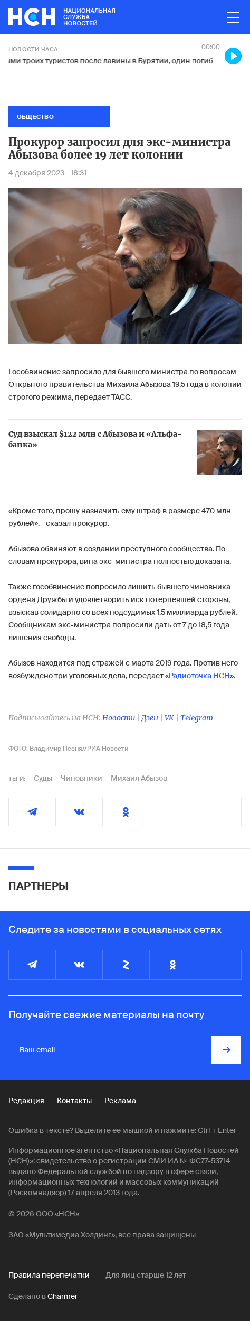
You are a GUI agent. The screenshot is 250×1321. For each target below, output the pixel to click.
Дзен (149, 718)
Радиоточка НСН (199, 675)
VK (169, 718)
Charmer (62, 1296)
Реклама (120, 1100)
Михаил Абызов (139, 778)
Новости (118, 718)
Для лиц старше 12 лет (145, 1275)
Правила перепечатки (49, 1275)
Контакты (74, 1100)
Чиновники (81, 778)
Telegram (196, 718)
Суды (43, 778)
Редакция (26, 1100)
